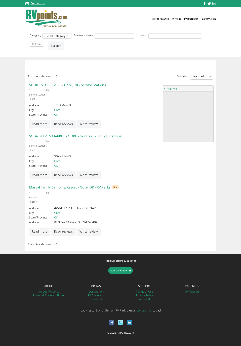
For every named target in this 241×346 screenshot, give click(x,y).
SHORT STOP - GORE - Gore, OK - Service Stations (67, 85)
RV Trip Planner (160, 19)
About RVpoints (49, 291)
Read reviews (63, 124)
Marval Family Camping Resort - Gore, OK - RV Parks (69, 187)
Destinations (97, 291)
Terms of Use (144, 291)
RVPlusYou (192, 291)
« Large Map (170, 88)
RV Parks (176, 19)
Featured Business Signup (49, 295)
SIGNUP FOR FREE (120, 270)
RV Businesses (191, 19)
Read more (39, 124)
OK (56, 114)
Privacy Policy (144, 295)
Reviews (97, 299)
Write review (88, 124)
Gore (57, 110)
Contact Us (37, 3)
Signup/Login (209, 19)
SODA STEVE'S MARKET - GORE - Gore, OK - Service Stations (75, 136)
